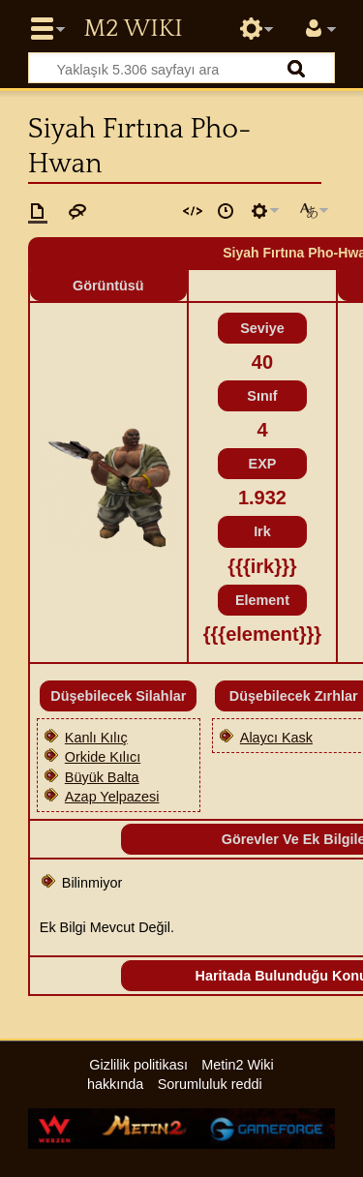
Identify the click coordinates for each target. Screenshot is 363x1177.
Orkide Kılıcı (102, 757)
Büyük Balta (102, 777)
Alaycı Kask (276, 737)
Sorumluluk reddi (210, 1084)
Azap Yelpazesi (112, 796)
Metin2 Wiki (132, 29)
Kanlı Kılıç (96, 737)
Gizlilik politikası (138, 1064)
